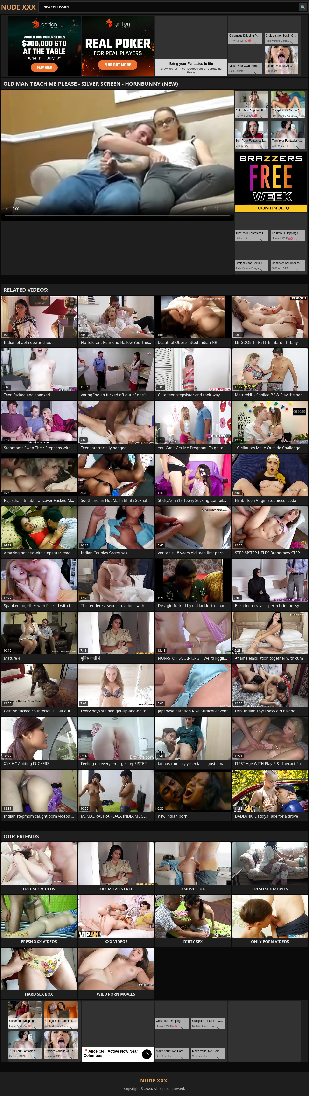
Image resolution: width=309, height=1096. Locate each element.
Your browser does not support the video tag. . (117, 155)
